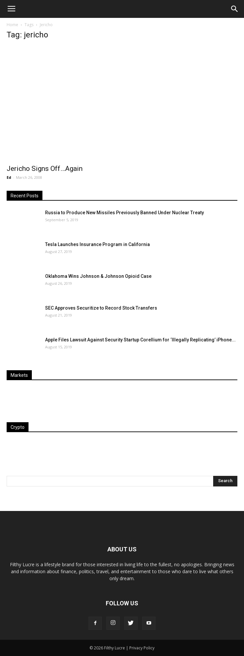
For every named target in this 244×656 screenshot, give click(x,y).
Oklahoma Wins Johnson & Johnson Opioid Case (98, 276)
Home (12, 24)
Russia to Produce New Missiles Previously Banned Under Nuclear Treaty (124, 212)
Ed (9, 177)
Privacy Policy (141, 648)
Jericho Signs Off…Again (45, 169)
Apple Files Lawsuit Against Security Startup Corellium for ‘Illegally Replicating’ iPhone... (140, 339)
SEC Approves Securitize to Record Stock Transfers (101, 308)
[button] (234, 9)
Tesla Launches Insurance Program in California (97, 244)
